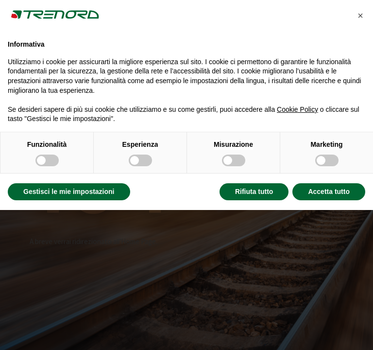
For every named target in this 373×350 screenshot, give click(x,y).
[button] (360, 15)
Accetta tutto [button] (329, 191)
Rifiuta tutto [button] (254, 191)
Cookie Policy (297, 109)
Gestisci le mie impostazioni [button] (69, 191)
